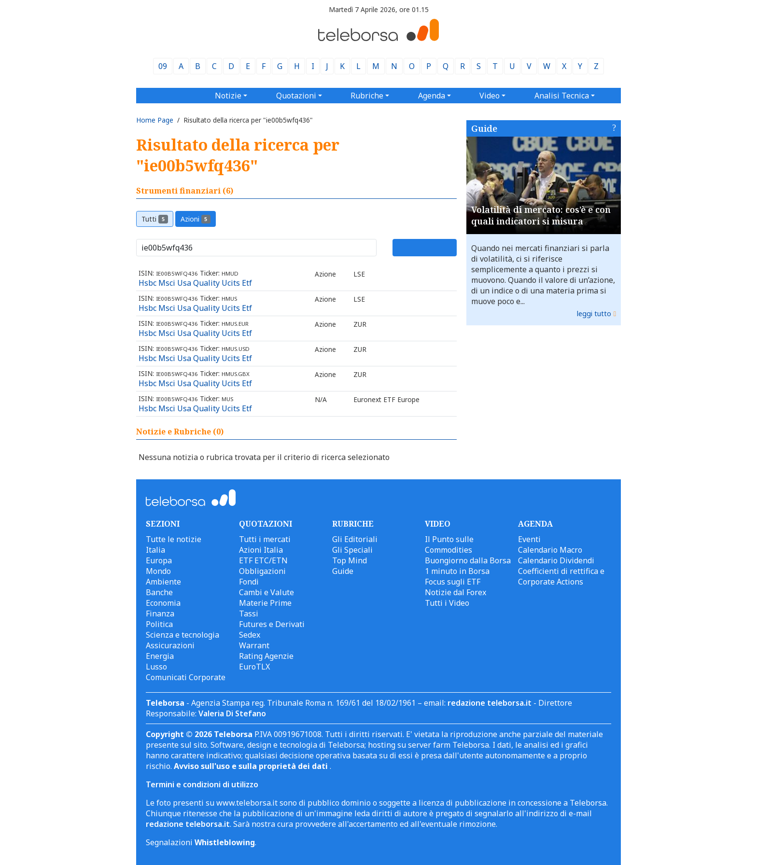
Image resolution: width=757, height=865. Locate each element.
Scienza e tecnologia (182, 634)
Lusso (156, 666)
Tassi (248, 613)
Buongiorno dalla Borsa (468, 560)
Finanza (160, 613)
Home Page (154, 120)
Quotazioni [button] (296, 95)
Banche (159, 592)
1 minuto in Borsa (457, 571)
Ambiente (163, 581)
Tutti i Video (447, 603)
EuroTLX (254, 666)
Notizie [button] (228, 95)
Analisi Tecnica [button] (561, 95)
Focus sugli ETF (452, 581)
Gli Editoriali (355, 539)
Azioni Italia (261, 549)
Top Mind (349, 560)
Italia (155, 549)
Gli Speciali (352, 549)
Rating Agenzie (266, 656)
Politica (159, 624)
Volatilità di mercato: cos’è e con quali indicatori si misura (541, 215)
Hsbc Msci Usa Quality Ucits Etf (195, 283)
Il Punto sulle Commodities (449, 544)
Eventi (529, 539)
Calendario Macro (550, 549)
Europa (159, 560)
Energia (160, 656)
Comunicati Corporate (185, 677)
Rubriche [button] (366, 95)
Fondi (249, 581)
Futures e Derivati (272, 624)
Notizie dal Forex (455, 592)
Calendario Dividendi (556, 560)
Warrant (254, 645)
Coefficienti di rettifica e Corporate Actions (561, 576)
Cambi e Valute (266, 592)
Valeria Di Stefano (232, 713)
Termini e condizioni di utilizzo (202, 784)
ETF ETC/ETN (263, 560)
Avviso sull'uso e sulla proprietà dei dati (252, 766)
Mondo (158, 571)
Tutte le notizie (173, 539)
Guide (484, 128)
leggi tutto (594, 313)
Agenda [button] (431, 95)
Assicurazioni (170, 645)
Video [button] (489, 95)
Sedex (249, 634)
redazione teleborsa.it (490, 703)
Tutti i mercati (265, 539)
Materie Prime (265, 603)
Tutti (154, 218)
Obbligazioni (262, 571)
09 (162, 66)
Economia (163, 603)
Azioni (196, 218)
